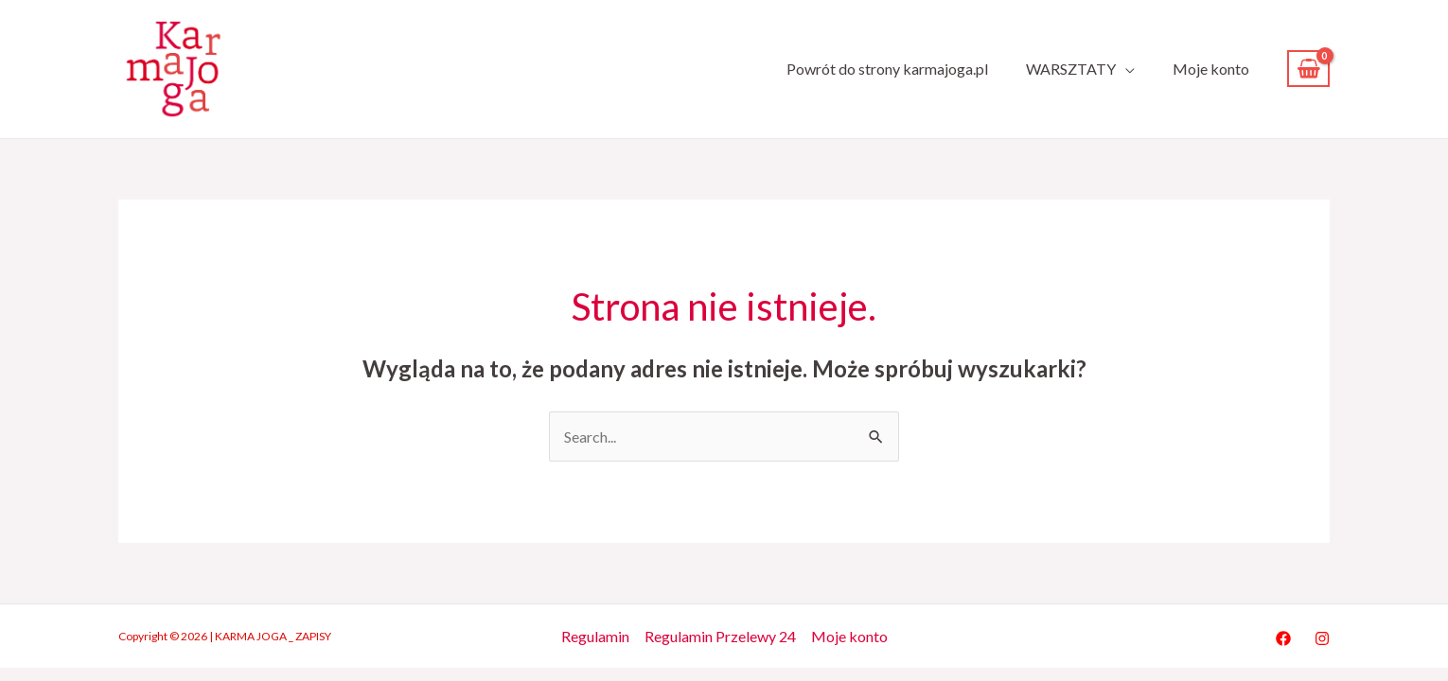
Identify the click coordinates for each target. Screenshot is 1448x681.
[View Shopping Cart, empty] (1308, 68)
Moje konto (1211, 69)
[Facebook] (1283, 638)
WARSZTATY (1071, 69)
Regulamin (595, 636)
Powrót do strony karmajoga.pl (887, 69)
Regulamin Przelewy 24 (720, 636)
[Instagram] (1322, 638)
